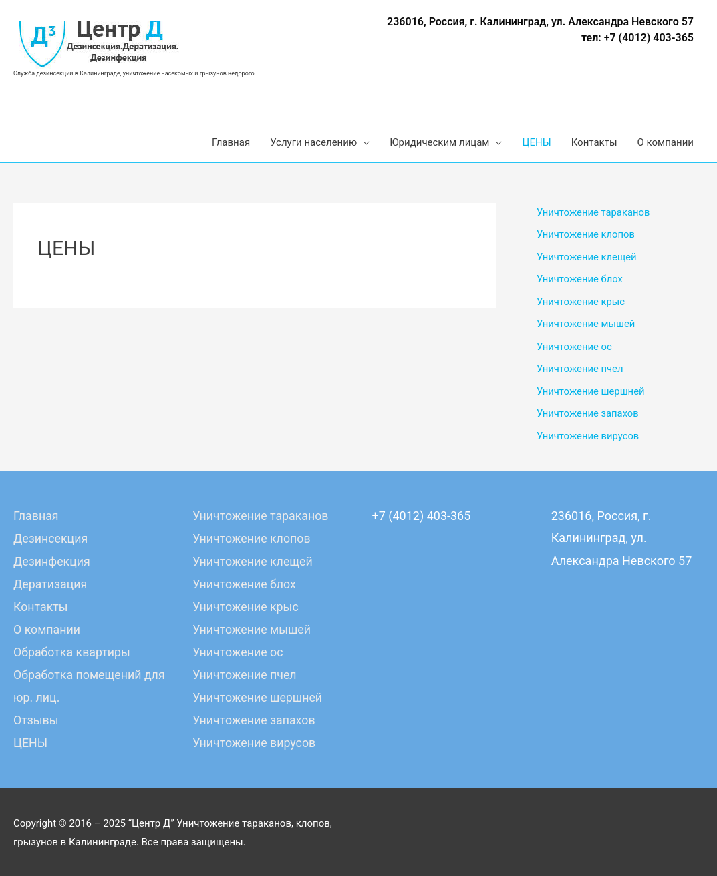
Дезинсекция (51, 540)
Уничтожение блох (580, 280)
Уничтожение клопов (586, 235)
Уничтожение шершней (591, 393)
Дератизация (50, 585)
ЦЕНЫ (30, 741)
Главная (36, 518)
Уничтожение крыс (581, 303)
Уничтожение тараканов (594, 213)
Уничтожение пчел (580, 371)
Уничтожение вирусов (588, 438)
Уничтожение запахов (588, 415)
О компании (47, 629)
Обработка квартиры (72, 651)
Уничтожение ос (575, 348)
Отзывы (36, 718)
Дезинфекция (52, 562)
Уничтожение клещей (587, 258)
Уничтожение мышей (586, 325)
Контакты (41, 607)
